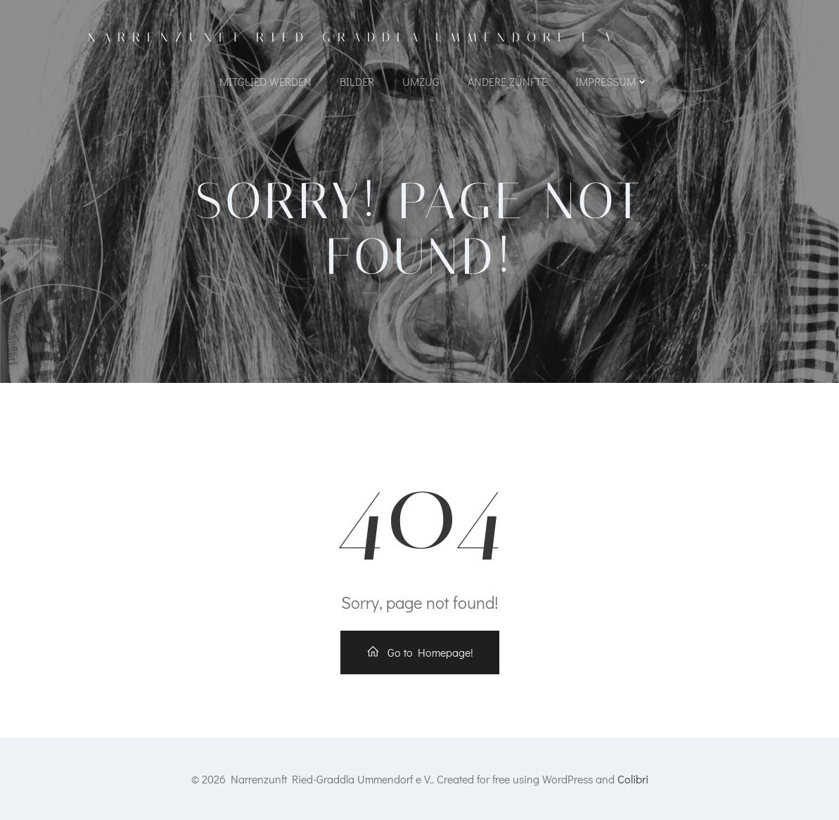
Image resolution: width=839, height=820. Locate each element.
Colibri (632, 778)
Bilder (357, 81)
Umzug (421, 81)
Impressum (611, 81)
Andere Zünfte (507, 81)
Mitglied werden (265, 81)
